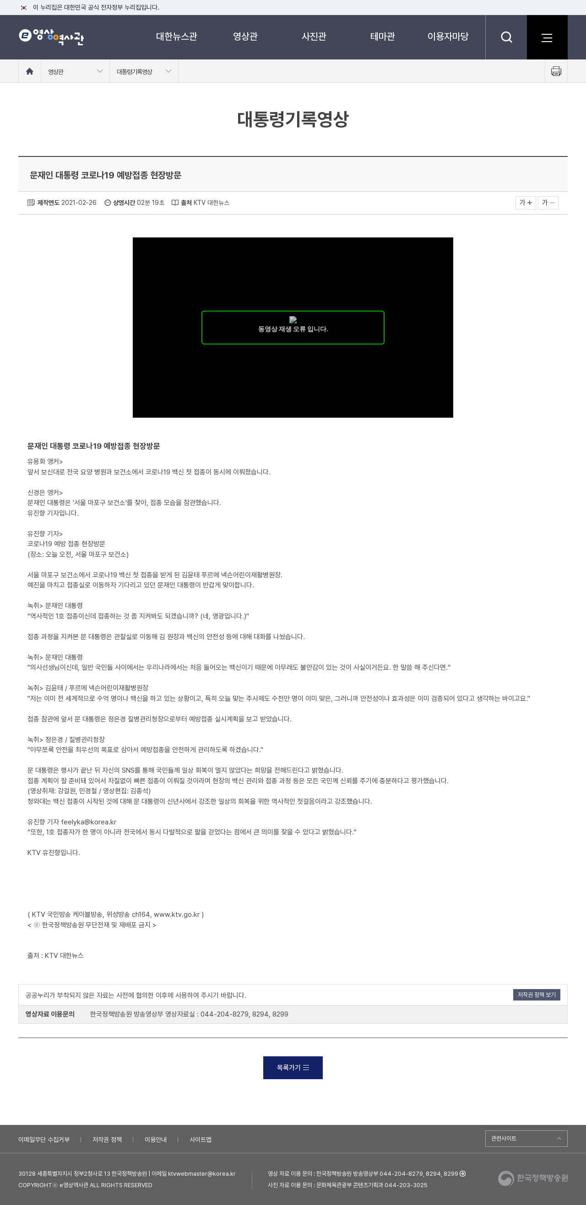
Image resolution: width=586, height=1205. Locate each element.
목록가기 (293, 1068)
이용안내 (156, 1139)
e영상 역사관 (51, 37)
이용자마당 (448, 36)
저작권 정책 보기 (537, 994)
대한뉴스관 (176, 36)
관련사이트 (503, 1138)
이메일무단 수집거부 (44, 1139)
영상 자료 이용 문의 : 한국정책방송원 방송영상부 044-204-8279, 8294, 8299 (363, 1173)
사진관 (314, 36)
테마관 (382, 36)
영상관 (245, 36)
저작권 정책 (107, 1139)
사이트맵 (201, 1139)
